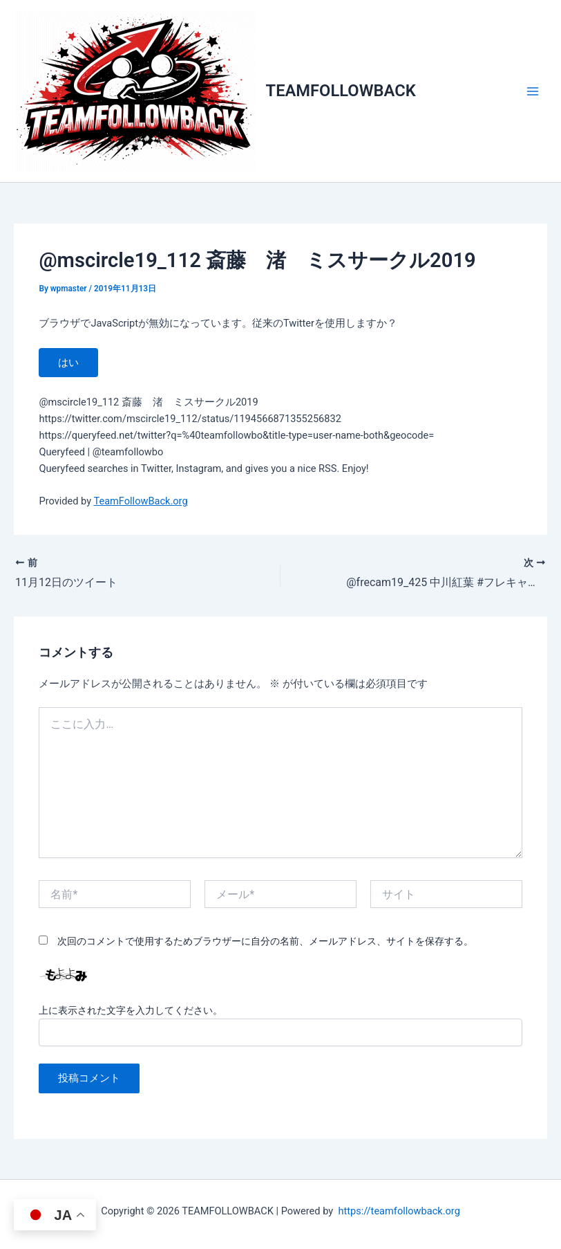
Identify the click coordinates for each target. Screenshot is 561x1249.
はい (68, 362)
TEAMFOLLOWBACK (341, 90)
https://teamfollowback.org (398, 1211)
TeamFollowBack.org (140, 501)
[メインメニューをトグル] (532, 91)
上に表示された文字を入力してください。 (130, 1010)
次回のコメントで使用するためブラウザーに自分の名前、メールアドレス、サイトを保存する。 (265, 941)
